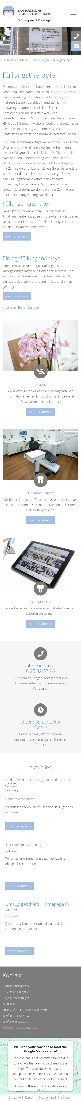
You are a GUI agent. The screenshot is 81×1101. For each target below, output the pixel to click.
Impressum (65, 1097)
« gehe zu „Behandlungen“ (21, 307)
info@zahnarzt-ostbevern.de (20, 1028)
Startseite (15, 1097)
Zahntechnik (40, 601)
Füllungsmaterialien (27, 203)
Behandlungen (40, 60)
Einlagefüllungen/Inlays (31, 258)
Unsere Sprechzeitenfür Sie (40, 724)
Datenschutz (46, 1097)
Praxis (40, 384)
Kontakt (29, 1097)
